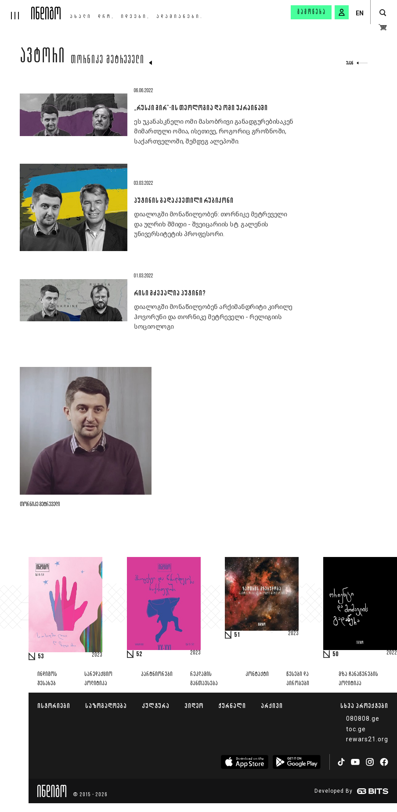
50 (335, 654)
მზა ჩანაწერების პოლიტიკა (358, 679)
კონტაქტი (257, 674)
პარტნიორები (157, 674)
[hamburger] (15, 9)
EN (360, 13)
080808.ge (362, 718)
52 (139, 654)
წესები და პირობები (297, 679)
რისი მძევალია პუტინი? (170, 292)
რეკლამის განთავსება (204, 679)
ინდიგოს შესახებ (47, 679)
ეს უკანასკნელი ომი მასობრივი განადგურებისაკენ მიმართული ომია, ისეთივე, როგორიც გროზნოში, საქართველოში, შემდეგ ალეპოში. (213, 131)
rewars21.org (367, 739)
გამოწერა (311, 12)
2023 (97, 655)
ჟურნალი (232, 705)
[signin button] (342, 12)
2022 (391, 653)
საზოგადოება (106, 705)
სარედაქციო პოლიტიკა (98, 679)
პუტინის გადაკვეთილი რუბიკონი (183, 200)
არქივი (272, 705)
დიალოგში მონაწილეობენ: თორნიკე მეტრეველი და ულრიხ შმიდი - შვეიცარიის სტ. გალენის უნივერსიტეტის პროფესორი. (210, 224)
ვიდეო (193, 705)
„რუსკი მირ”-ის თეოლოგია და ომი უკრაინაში (200, 107)
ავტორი (42, 58)
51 (237, 635)
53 (41, 656)
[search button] (382, 13)
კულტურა (156, 705)
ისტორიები (53, 705)
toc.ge (356, 729)
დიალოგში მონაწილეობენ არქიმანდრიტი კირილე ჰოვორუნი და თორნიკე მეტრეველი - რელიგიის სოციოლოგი (213, 317)
